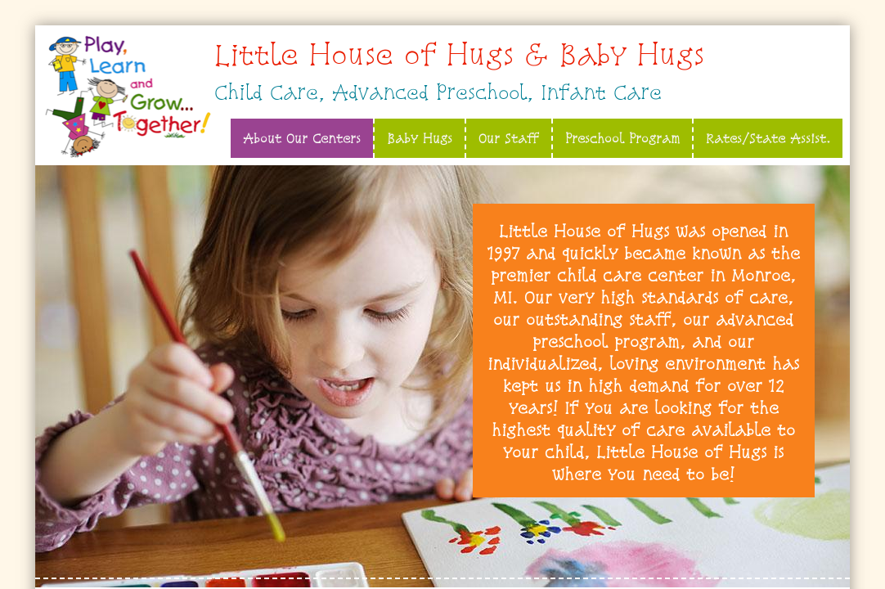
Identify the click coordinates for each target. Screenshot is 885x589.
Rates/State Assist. (768, 138)
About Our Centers (302, 138)
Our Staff (508, 138)
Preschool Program (622, 138)
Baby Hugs (419, 138)
